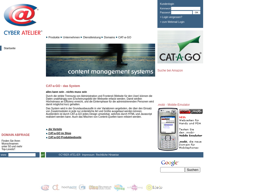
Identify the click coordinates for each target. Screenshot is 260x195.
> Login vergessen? (171, 17)
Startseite (9, 48)
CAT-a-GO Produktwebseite (64, 137)
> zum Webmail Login (172, 22)
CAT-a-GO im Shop (58, 133)
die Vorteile (54, 129)
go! (42, 154)
